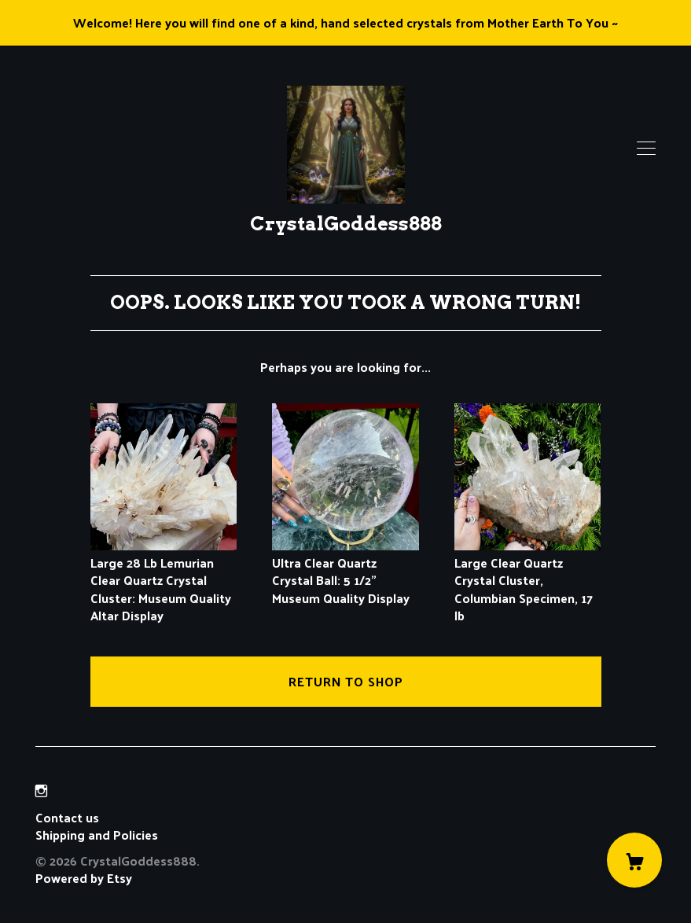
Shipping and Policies (96, 834)
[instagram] (41, 790)
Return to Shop (346, 681)
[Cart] (634, 860)
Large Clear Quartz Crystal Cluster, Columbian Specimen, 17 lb (527, 580)
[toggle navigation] (646, 148)
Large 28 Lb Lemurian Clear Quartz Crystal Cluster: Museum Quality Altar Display (163, 580)
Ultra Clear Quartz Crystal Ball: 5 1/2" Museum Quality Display (345, 571)
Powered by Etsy (83, 877)
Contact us (67, 817)
